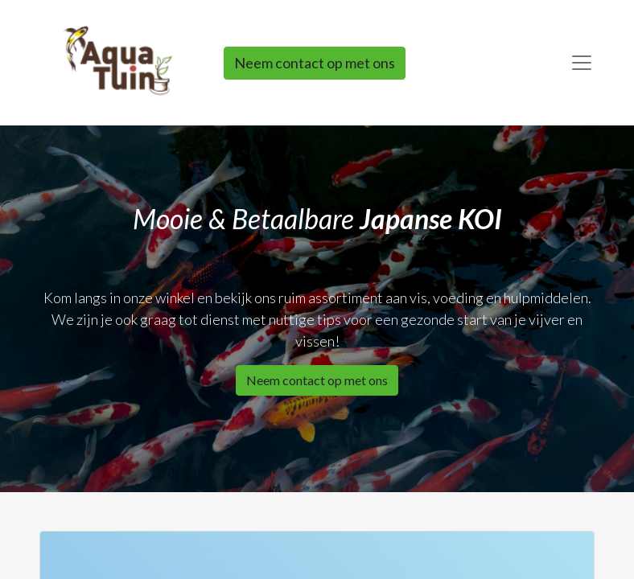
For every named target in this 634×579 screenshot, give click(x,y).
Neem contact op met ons (314, 63)
